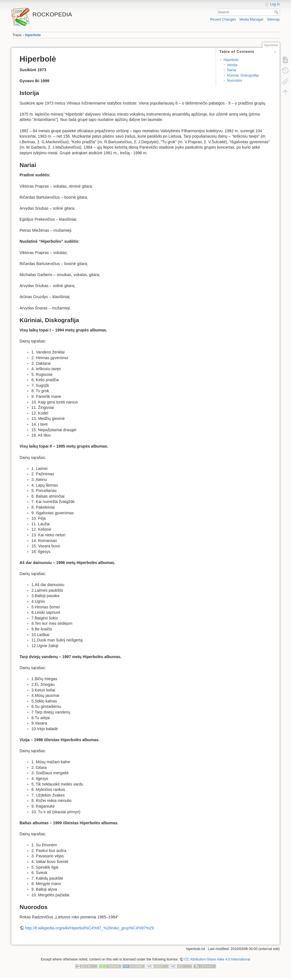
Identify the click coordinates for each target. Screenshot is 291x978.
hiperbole (33, 35)
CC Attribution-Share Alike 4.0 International (217, 959)
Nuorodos (234, 81)
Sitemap (273, 19)
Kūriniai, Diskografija (243, 75)
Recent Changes (223, 19)
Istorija (232, 65)
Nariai (231, 70)
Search (277, 12)
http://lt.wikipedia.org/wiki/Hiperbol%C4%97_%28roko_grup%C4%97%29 (89, 928)
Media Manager (251, 19)
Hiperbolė (231, 60)
